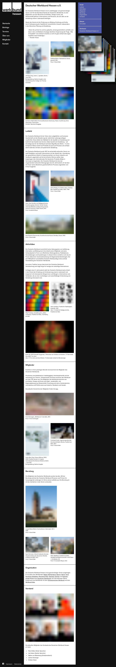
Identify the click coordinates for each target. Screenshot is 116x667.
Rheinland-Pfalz (43, 576)
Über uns (6, 36)
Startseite (6, 23)
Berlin (63, 575)
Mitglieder (6, 40)
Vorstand (82, 17)
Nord (67, 575)
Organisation (83, 15)
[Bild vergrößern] (37, 42)
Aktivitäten (83, 9)
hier (57, 389)
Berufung (82, 13)
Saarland (51, 576)
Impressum (9, 664)
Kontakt (5, 44)
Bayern (59, 575)
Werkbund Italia (30, 582)
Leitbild (82, 7)
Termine (5, 31)
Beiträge (5, 27)
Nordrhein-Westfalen (32, 576)
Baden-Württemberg (50, 575)
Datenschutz (17, 664)
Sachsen (57, 576)
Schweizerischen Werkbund (56, 580)
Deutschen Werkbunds (44, 578)
